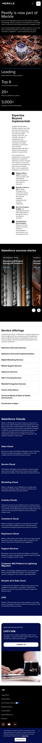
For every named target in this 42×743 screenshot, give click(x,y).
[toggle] (38, 3)
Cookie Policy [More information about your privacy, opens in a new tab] (24, 736)
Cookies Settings (20, 739)
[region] (21, 735)
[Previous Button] (33, 310)
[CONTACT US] (21, 644)
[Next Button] (39, 310)
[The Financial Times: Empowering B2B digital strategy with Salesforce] (16, 280)
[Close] (39, 731)
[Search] (33, 4)
